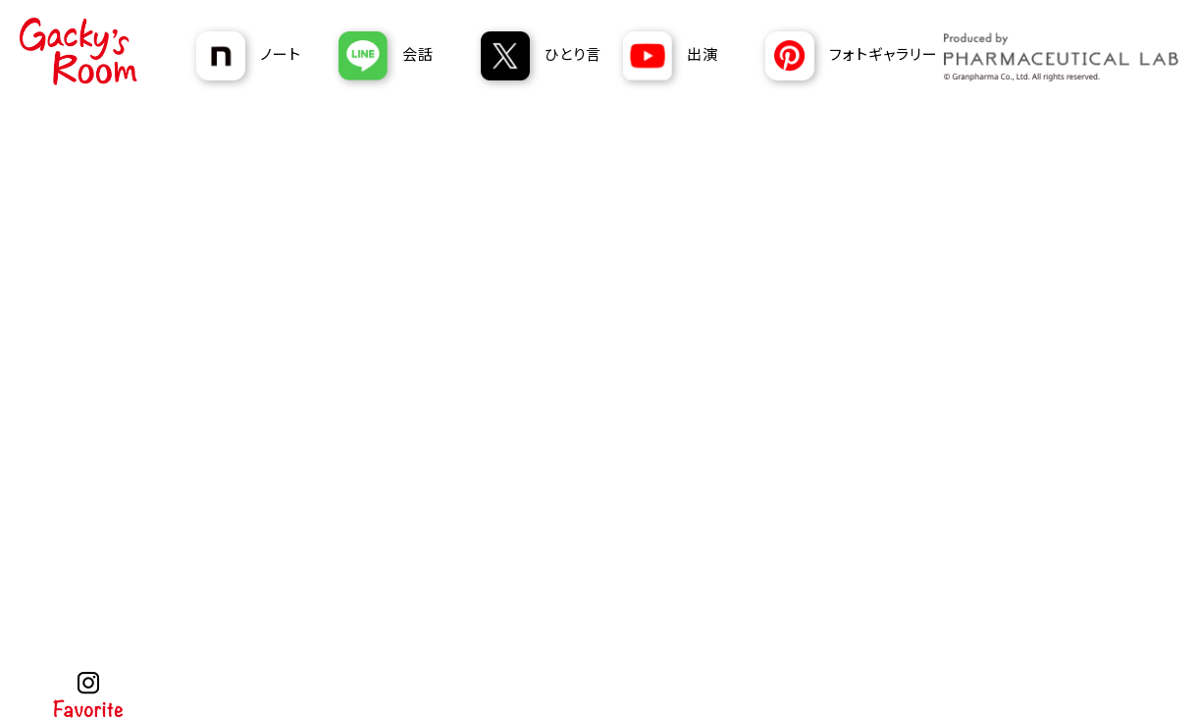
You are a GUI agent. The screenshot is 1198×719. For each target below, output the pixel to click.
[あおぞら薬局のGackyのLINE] (402, 55)
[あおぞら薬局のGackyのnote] (260, 55)
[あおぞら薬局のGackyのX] (544, 55)
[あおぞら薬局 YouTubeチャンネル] (687, 55)
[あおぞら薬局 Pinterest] (853, 55)
